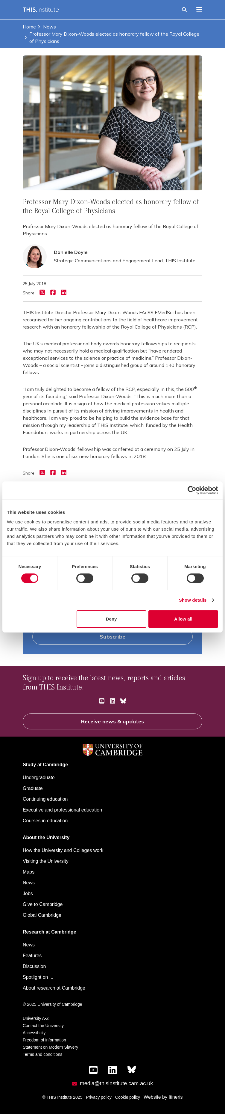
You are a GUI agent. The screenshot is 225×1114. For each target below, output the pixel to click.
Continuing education (45, 799)
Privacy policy (99, 1097)
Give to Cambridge (43, 904)
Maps (28, 871)
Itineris (175, 1097)
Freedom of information (44, 1040)
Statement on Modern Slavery (50, 1047)
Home (29, 27)
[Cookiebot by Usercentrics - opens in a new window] (192, 490)
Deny (111, 618)
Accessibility (34, 1032)
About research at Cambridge (54, 987)
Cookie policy (127, 1097)
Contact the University (43, 1025)
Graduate (33, 788)
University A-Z (36, 1018)
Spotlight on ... (38, 977)
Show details (193, 600)
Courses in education (45, 820)
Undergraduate (39, 777)
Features (32, 955)
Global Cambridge (42, 915)
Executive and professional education (62, 809)
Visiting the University (46, 861)
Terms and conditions (42, 1054)
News (46, 27)
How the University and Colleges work (63, 850)
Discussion (34, 966)
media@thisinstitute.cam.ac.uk (116, 1083)
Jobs (28, 893)
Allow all (183, 618)
